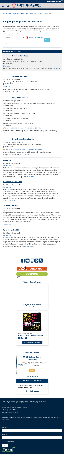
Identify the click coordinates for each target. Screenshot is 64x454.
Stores (40, 14)
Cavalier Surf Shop (20, 56)
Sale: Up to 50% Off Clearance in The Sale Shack (20, 128)
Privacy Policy (42, 401)
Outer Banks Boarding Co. (23, 139)
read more (57, 68)
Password (5, 434)
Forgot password (10, 441)
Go (7, 43)
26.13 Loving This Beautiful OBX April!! (30, 337)
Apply (47, 40)
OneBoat (12, 417)
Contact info (7, 165)
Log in (5, 445)
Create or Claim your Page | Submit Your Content (14, 407)
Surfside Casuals (10, 205)
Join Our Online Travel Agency (9, 409)
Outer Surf (7, 161)
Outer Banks (7, 14)
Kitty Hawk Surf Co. (20, 98)
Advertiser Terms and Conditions (10, 412)
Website (7, 66)
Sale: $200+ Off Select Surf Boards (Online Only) (20, 149)
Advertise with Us (6, 411)
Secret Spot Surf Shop (12, 182)
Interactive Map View (36, 37)
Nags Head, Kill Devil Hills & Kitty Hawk (24, 14)
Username (5, 427)
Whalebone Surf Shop (12, 230)
